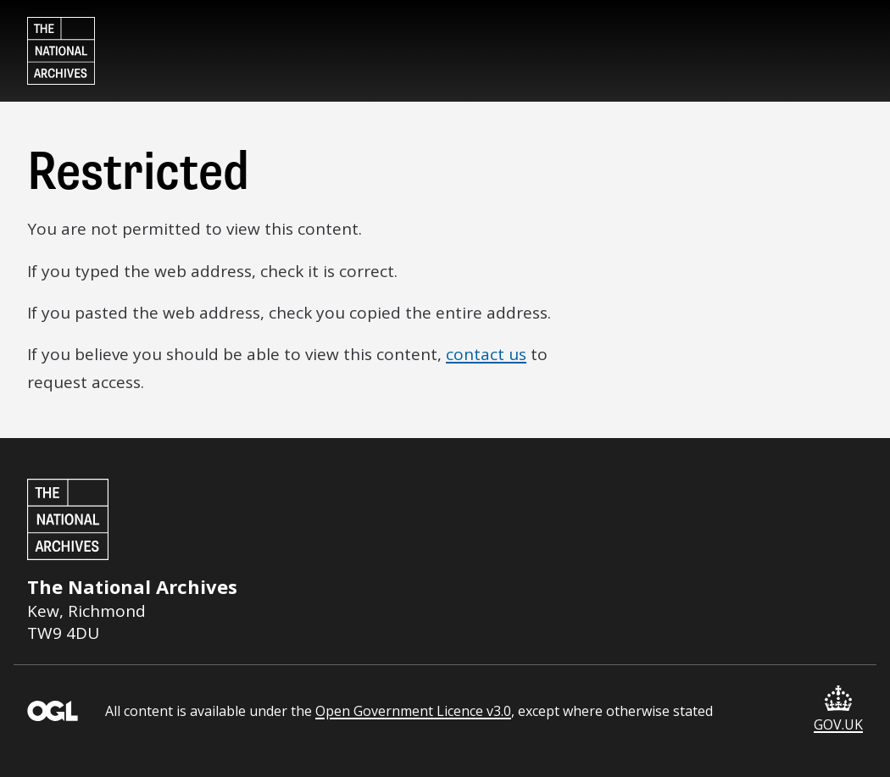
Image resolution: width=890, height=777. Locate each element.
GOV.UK (838, 709)
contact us (486, 354)
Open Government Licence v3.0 (413, 711)
